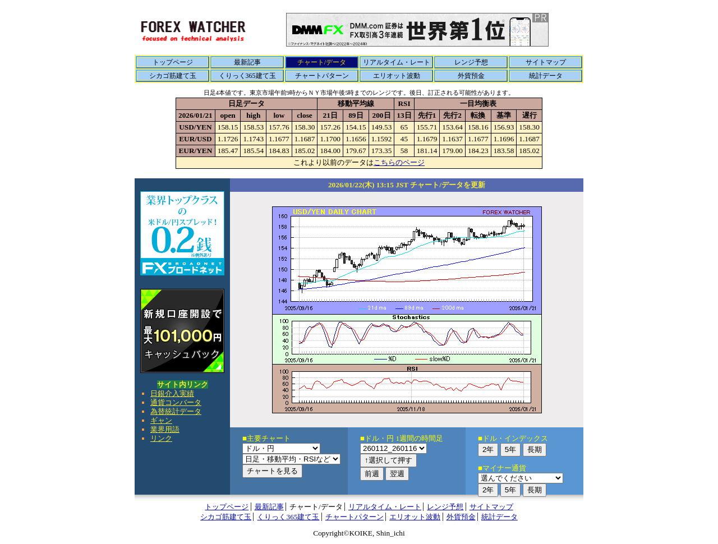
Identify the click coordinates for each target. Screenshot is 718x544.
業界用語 (165, 429)
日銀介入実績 (172, 393)
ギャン (161, 420)
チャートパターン (322, 76)
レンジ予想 (471, 62)
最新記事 (247, 62)
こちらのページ (399, 162)
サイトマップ (546, 62)
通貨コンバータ (175, 402)
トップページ (173, 62)
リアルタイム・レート (396, 62)
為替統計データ (175, 411)
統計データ (546, 76)
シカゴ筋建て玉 (172, 76)
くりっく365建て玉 (247, 76)
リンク (161, 438)
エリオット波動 (396, 76)
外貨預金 (471, 76)
